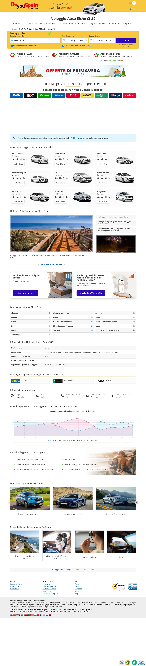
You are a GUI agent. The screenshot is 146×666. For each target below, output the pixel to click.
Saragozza (125, 605)
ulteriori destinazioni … (56, 607)
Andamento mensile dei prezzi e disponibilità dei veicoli (73, 411)
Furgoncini (78, 589)
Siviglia (132, 605)
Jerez (122, 603)
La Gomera (129, 603)
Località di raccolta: (17, 36)
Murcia (70, 605)
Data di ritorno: (94, 36)
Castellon (58, 603)
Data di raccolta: (68, 36)
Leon (33, 605)
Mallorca (51, 605)
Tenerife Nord (14, 607)
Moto (77, 591)
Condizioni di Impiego (50, 593)
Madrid (38, 605)
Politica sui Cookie (49, 589)
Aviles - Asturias (28, 603)
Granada (112, 603)
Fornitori (78, 586)
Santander (99, 605)
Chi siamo (46, 584)
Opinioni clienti (15, 586)
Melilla (57, 605)
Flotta (77, 584)
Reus (83, 605)
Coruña (65, 603)
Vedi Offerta (18, 164)
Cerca (126, 40)
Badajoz (37, 603)
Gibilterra (89, 603)
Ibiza (118, 603)
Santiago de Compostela (113, 605)
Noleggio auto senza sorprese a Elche (113, 217)
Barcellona (44, 603)
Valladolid (40, 607)
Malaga (44, 605)
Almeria (19, 603)
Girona (96, 603)
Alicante (12, 603)
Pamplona (76, 605)
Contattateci (14, 589)
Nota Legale (47, 591)
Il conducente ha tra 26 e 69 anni (78, 46)
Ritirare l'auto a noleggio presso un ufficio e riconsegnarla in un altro (115, 230)
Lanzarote (26, 605)
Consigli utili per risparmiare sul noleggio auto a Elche (114, 223)
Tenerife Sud (25, 607)
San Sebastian (90, 605)
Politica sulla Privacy (50, 586)
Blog (76, 593)
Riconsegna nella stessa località (25, 46)
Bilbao (52, 603)
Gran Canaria (104, 603)
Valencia (33, 607)
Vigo (46, 607)
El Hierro (71, 603)
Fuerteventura (80, 603)
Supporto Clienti (16, 584)
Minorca (63, 605)
